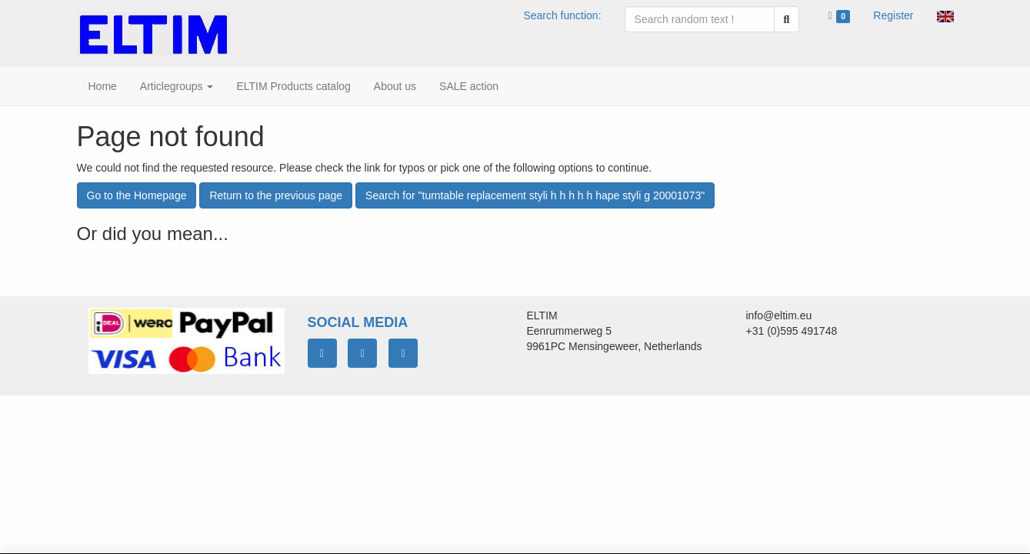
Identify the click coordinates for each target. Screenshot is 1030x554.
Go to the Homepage (137, 195)
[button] (945, 15)
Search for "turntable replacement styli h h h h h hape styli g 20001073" (535, 195)
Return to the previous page (275, 195)
